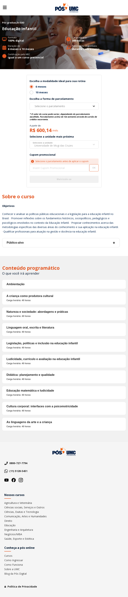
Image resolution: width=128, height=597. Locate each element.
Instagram (21, 480)
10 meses (42, 92)
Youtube (6, 480)
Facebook (13, 480)
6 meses (41, 86)
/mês (55, 130)
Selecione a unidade (43, 143)
